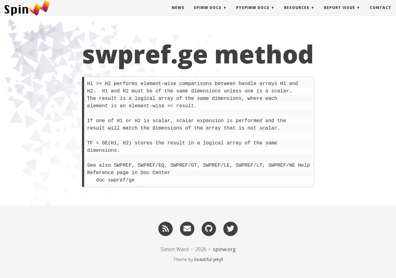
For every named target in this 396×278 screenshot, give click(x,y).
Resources (296, 13)
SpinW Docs (208, 13)
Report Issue (339, 13)
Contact (380, 13)
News (178, 13)
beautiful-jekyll (208, 259)
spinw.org (224, 249)
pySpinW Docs (252, 13)
